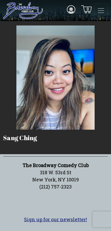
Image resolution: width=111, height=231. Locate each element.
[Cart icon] (86, 9)
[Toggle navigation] (101, 10)
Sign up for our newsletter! (55, 219)
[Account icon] (71, 9)
